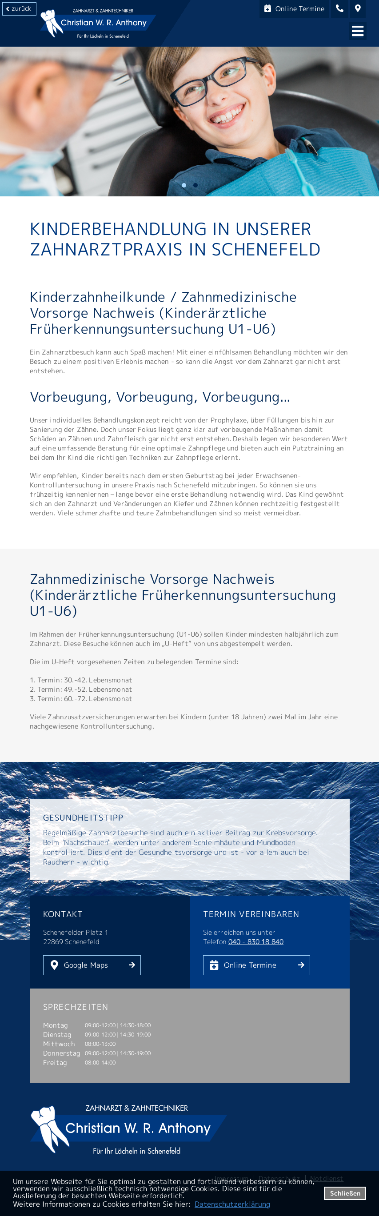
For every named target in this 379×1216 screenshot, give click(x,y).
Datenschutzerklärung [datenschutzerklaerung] (232, 1204)
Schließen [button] (345, 1193)
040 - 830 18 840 (255, 941)
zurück (22, 8)
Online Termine (250, 965)
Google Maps (86, 965)
